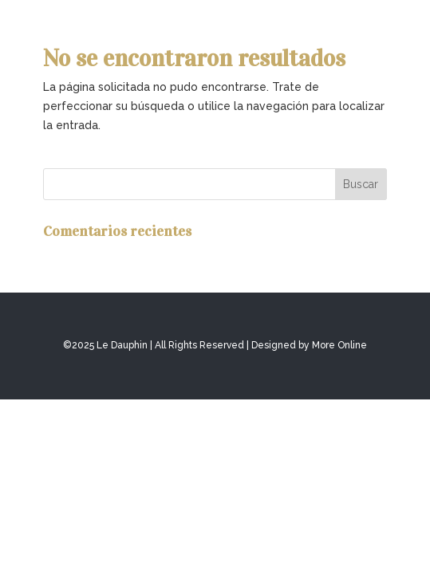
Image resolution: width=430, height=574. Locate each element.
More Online (339, 345)
